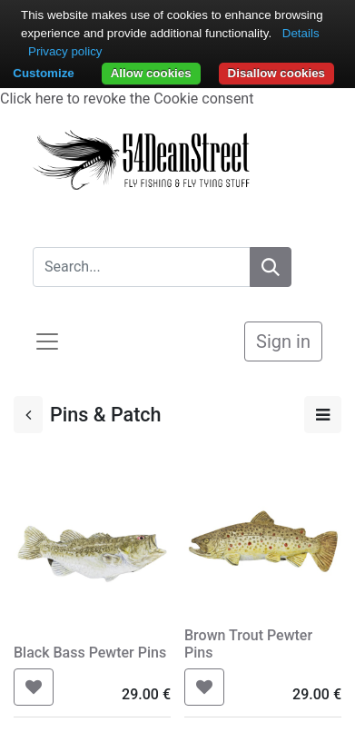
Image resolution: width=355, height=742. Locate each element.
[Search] (270, 267)
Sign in (283, 341)
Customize (43, 73)
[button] (34, 687)
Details (301, 33)
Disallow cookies (276, 73)
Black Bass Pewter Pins (90, 652)
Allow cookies (151, 73)
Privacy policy (65, 51)
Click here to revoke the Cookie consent (126, 98)
